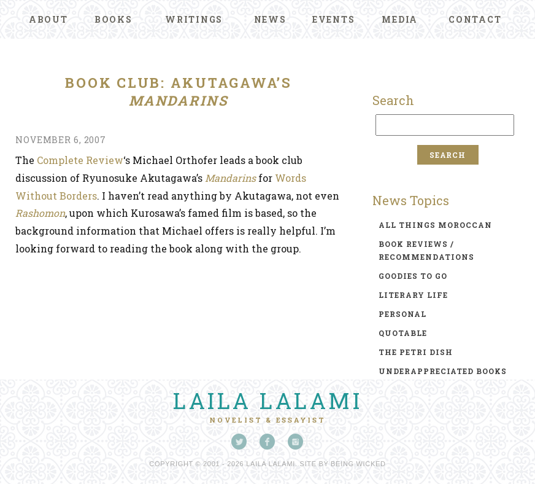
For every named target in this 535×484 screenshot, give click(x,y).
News (270, 19)
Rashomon (40, 212)
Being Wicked (358, 463)
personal (402, 314)
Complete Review (80, 160)
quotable (403, 333)
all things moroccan (435, 225)
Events (333, 19)
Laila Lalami (267, 400)
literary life (413, 295)
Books (113, 19)
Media (400, 19)
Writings (194, 19)
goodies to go (413, 276)
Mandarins (230, 177)
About (48, 19)
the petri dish (416, 352)
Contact (474, 19)
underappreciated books (443, 371)
